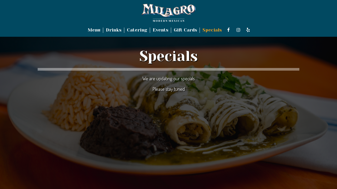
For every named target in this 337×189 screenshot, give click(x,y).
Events (160, 30)
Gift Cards (185, 30)
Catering (137, 30)
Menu (94, 30)
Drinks (113, 30)
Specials (212, 30)
